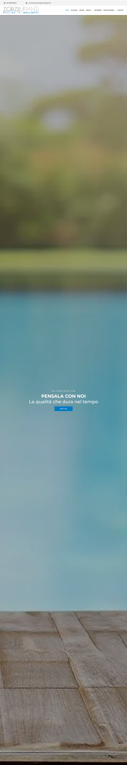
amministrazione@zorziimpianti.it (39, 2)
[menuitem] (67, 10)
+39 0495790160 (11, 2)
